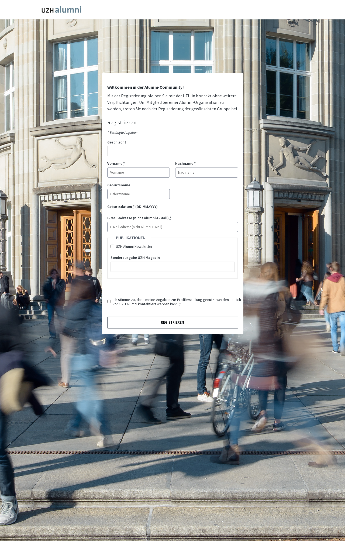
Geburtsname (118, 185)
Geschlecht (116, 142)
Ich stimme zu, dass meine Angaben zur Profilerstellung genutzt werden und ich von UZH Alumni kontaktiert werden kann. (177, 301)
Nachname (185, 163)
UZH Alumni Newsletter (134, 246)
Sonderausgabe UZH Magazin (135, 257)
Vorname (116, 163)
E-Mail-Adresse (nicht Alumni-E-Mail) (139, 217)
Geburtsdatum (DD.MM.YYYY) (132, 206)
